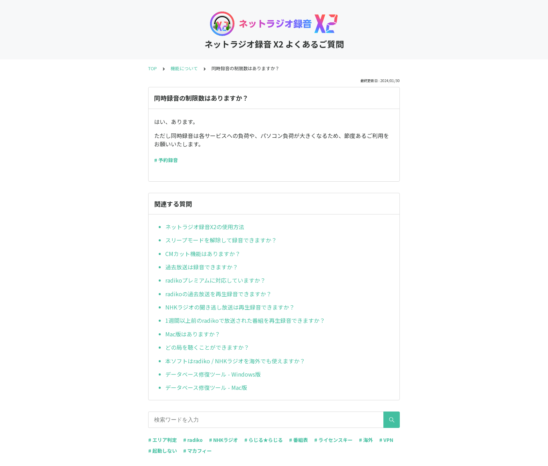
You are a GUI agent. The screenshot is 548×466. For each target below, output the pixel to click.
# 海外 (366, 439)
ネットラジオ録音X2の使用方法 (204, 227)
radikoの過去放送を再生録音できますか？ (218, 294)
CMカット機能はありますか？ (202, 253)
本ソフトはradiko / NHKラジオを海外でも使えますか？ (235, 361)
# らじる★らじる (263, 439)
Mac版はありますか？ (192, 334)
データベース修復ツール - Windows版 (213, 374)
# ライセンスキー (333, 439)
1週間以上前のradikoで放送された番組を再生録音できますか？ (245, 320)
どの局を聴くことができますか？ (207, 347)
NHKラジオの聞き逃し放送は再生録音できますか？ (230, 307)
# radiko (193, 439)
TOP (152, 68)
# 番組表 (298, 439)
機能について (184, 68)
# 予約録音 (166, 159)
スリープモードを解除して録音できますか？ (221, 240)
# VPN (386, 439)
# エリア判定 (162, 439)
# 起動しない (162, 450)
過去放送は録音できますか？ (201, 267)
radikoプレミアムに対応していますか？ (215, 280)
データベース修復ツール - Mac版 (206, 387)
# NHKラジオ (223, 439)
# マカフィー (197, 450)
